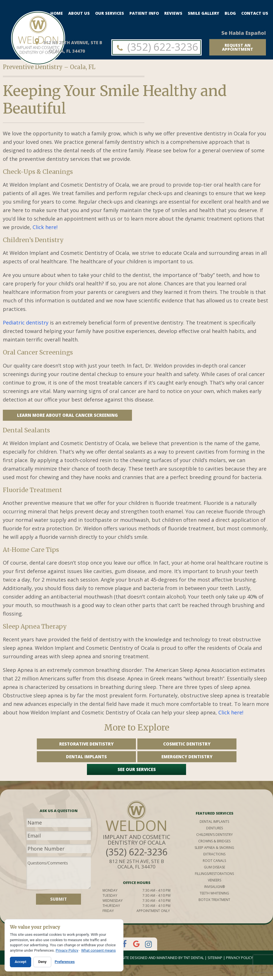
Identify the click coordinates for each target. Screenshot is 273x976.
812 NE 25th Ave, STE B (136, 863)
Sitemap (215, 957)
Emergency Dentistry (186, 756)
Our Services (109, 13)
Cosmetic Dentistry (186, 744)
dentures (214, 828)
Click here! (45, 227)
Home (56, 13)
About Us (79, 13)
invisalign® (214, 886)
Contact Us (254, 13)
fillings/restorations (214, 873)
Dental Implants (86, 756)
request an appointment (237, 47)
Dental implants (214, 821)
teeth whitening (214, 893)
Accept (20, 962)
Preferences (65, 962)
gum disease (214, 867)
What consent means (98, 950)
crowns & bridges (214, 841)
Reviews (173, 13)
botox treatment (214, 899)
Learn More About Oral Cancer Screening (67, 415)
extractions (214, 854)
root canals (214, 860)
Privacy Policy (239, 957)
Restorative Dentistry (86, 744)
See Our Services (137, 769)
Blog (230, 13)
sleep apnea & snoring (214, 847)
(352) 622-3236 (156, 47)
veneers (214, 880)
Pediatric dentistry (25, 322)
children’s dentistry (214, 834)
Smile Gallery (203, 13)
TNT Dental (194, 957)
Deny (42, 962)
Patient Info (144, 13)
